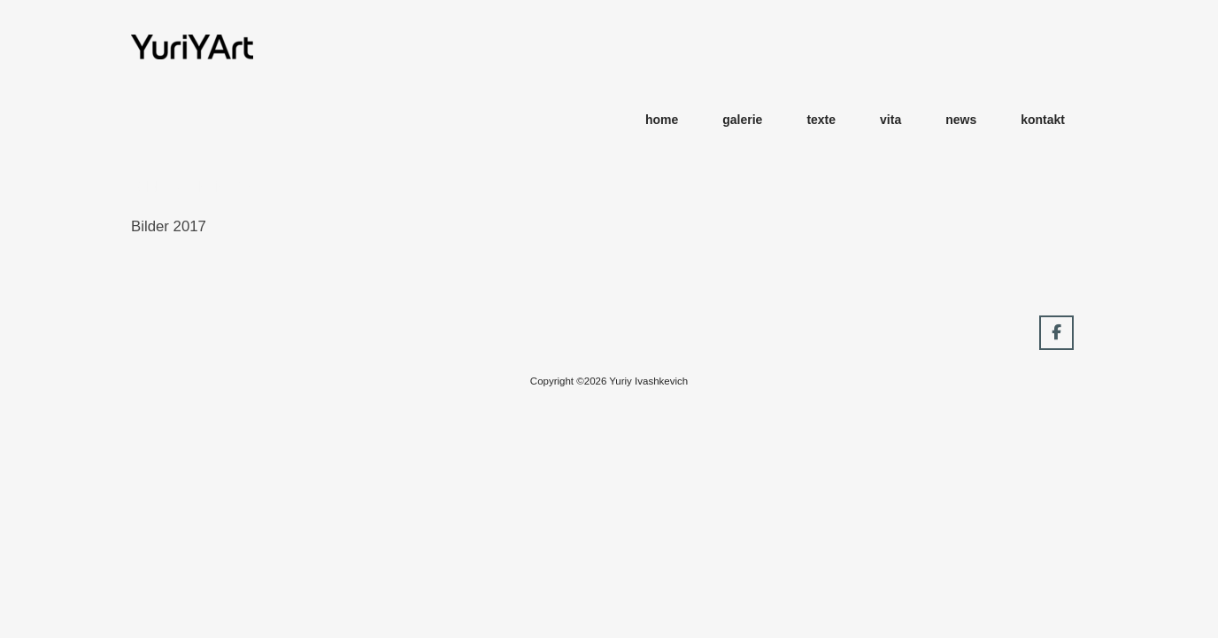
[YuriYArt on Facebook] (1056, 333)
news (960, 120)
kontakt (1043, 120)
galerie (742, 120)
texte (821, 120)
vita (890, 120)
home (661, 120)
